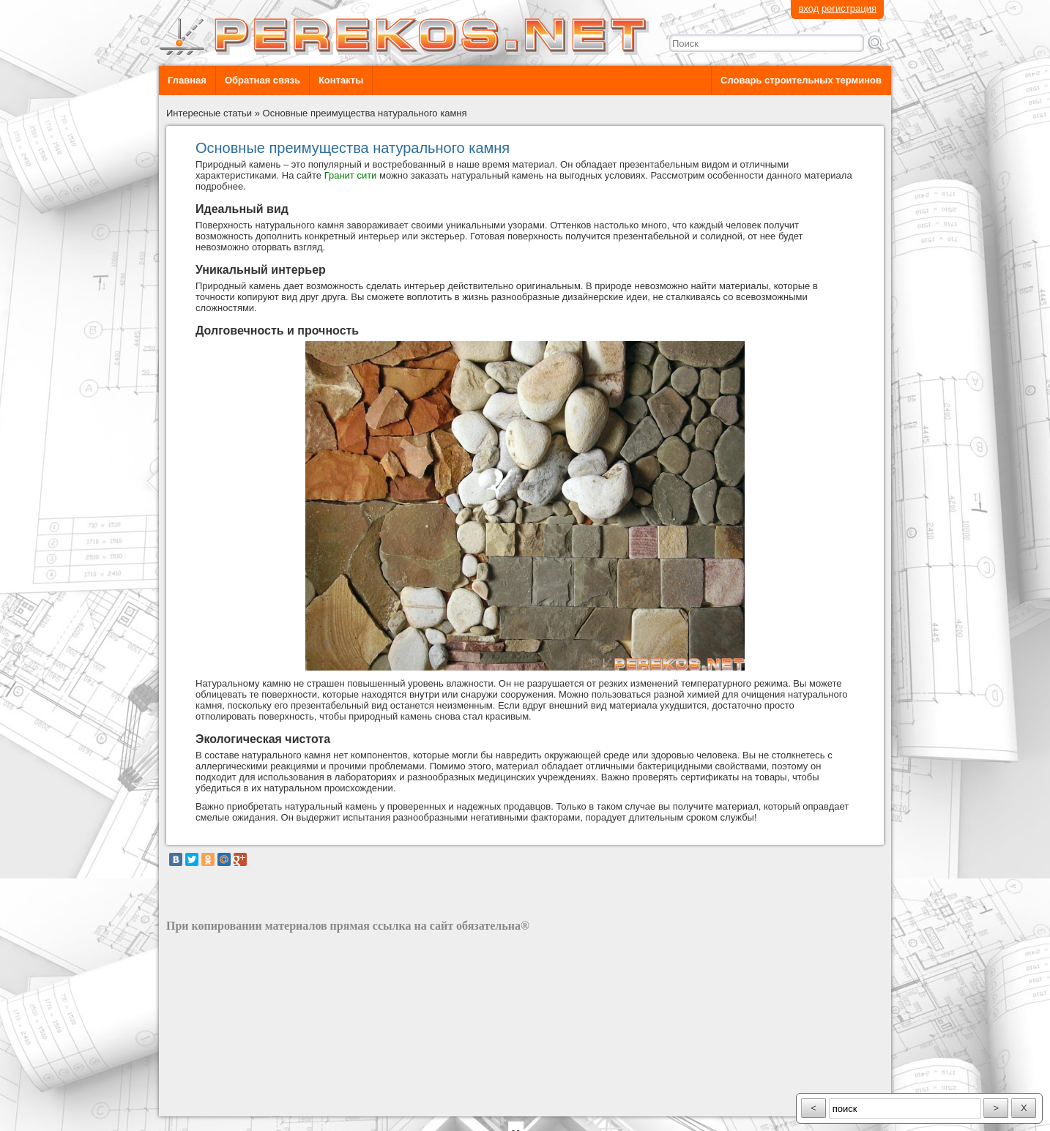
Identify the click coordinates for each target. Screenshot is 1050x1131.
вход (808, 8)
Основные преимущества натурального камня (365, 113)
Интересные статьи (209, 113)
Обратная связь (262, 80)
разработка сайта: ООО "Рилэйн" (239, 1103)
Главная (187, 80)
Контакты (341, 80)
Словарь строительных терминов (801, 80)
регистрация (849, 8)
